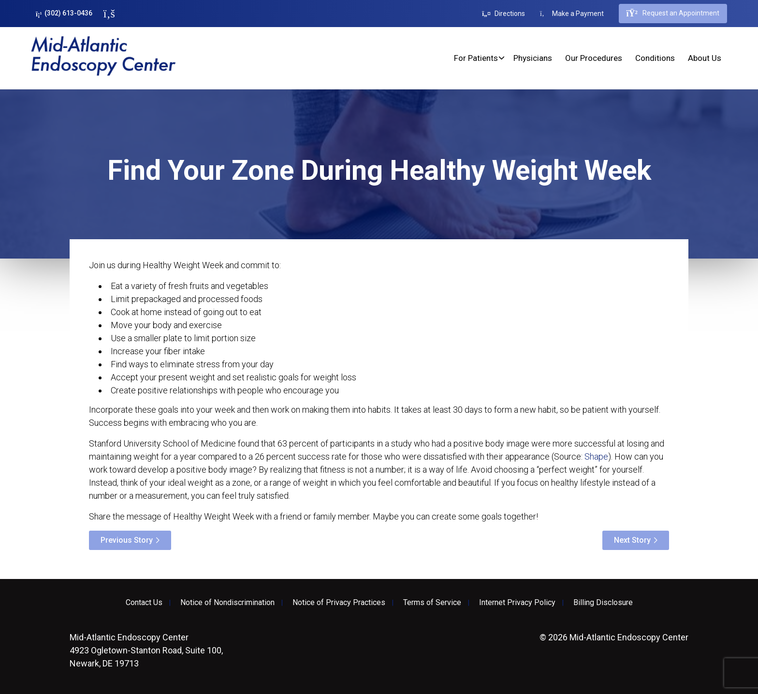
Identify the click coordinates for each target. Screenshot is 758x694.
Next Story (632, 540)
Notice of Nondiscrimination (227, 603)
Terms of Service (432, 603)
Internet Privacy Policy (517, 603)
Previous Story (127, 540)
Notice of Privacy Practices (338, 603)
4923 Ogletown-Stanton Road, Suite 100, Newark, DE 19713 (146, 650)
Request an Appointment (673, 13)
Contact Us (144, 603)
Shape (596, 456)
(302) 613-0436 (64, 13)
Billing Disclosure (603, 603)
